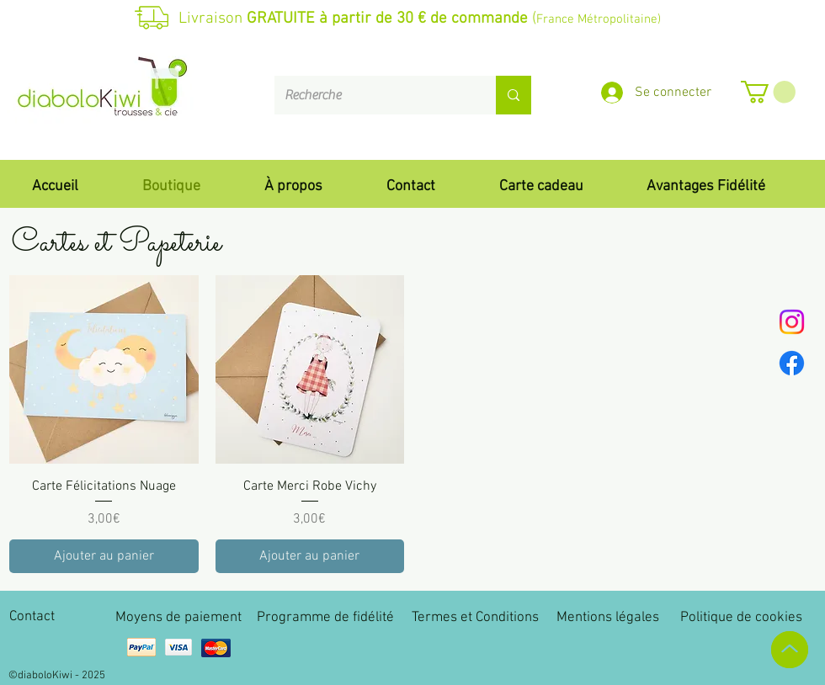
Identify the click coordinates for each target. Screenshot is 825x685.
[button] (768, 92)
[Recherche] (372, 95)
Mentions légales (607, 617)
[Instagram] (791, 321)
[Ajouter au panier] (104, 556)
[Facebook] (791, 363)
